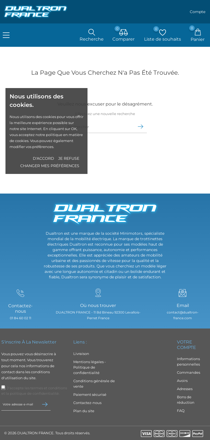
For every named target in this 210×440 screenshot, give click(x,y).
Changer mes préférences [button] (49, 165)
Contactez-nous (87, 402)
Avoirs (182, 380)
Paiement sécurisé (89, 394)
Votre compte (186, 345)
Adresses (184, 389)
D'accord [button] (43, 158)
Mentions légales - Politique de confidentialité (89, 367)
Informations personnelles (188, 361)
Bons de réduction (185, 400)
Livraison (81, 353)
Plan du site (83, 411)
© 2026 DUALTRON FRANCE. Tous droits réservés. (47, 433)
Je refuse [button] (68, 158)
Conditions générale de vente (94, 383)
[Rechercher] (98, 129)
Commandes (188, 372)
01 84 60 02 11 (19, 318)
